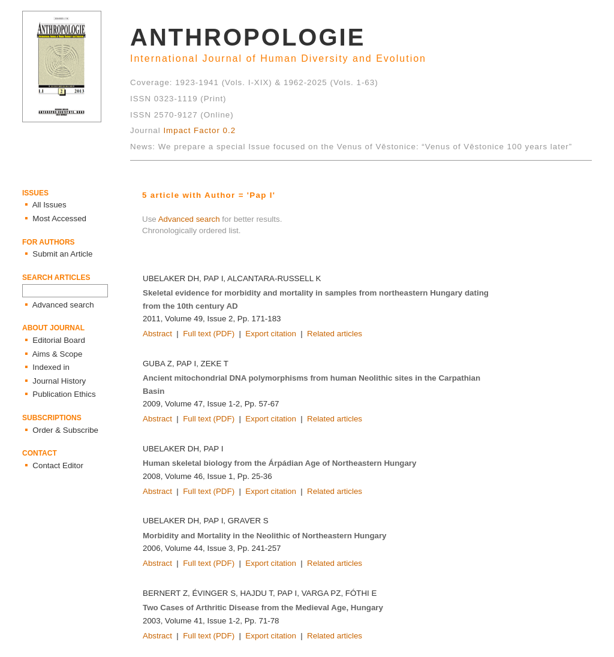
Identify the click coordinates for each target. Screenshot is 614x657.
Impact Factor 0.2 (199, 130)
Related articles (334, 333)
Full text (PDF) (208, 333)
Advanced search (189, 219)
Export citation (270, 333)
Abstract (157, 333)
